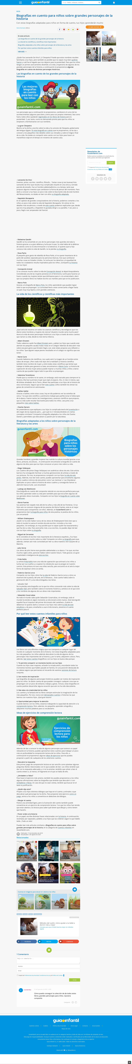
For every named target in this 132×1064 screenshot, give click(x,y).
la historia (62, 816)
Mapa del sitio (66, 1029)
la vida (45, 575)
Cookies (45, 1026)
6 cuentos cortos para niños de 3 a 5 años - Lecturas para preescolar (25, 878)
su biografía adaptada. (60, 194)
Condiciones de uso (44, 975)
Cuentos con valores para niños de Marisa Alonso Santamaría (47, 879)
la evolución (73, 409)
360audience (71, 1050)
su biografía (61, 249)
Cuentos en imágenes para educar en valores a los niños (36, 892)
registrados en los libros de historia (52, 117)
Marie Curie (63, 366)
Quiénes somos (34, 1026)
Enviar (75, 980)
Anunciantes (96, 1026)
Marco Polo (40, 285)
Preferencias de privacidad (32, 975)
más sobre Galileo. (32, 403)
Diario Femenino (80, 1046)
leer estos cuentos (31, 659)
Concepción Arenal (53, 271)
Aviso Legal (74, 1026)
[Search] (99, 2)
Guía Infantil (66, 1046)
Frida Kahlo (28, 561)
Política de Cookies (57, 975)
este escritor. (44, 555)
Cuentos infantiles (65, 827)
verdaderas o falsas (24, 783)
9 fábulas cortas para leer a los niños (47, 857)
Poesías (25, 914)
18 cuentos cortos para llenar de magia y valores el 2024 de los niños (69, 856)
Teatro (30, 914)
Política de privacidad (59, 1026)
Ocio (18, 11)
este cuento (49, 205)
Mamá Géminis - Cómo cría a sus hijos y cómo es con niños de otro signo (109, 41)
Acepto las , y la (41, 975)
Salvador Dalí (22, 589)
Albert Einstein (42, 343)
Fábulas (42, 853)
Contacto (85, 1026)
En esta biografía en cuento (42, 130)
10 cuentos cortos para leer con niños (26, 857)
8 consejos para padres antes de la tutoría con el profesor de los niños (93, 57)
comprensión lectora (25, 706)
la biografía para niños (39, 512)
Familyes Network (52, 1046)
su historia (73, 263)
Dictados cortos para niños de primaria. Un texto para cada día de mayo (109, 57)
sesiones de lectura (69, 670)
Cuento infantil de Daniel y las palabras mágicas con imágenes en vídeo (69, 879)
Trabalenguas (37, 914)
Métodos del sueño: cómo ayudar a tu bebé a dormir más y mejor (93, 41)
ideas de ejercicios (53, 755)
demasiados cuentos (52, 695)
